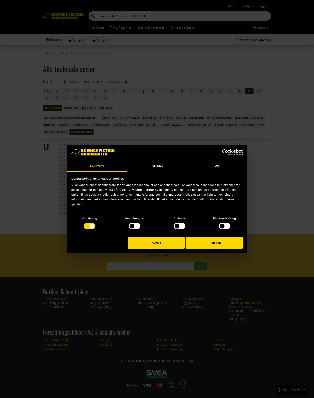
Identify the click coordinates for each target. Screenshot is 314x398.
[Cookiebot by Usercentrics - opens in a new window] (225, 152)
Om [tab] (216, 165)
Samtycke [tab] (97, 165)
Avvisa (156, 242)
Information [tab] (157, 165)
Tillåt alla (214, 242)
